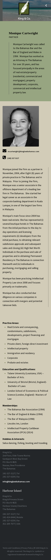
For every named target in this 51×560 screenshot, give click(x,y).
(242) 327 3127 (13, 158)
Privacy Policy (27, 548)
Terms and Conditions (11, 548)
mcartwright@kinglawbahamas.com (23, 151)
